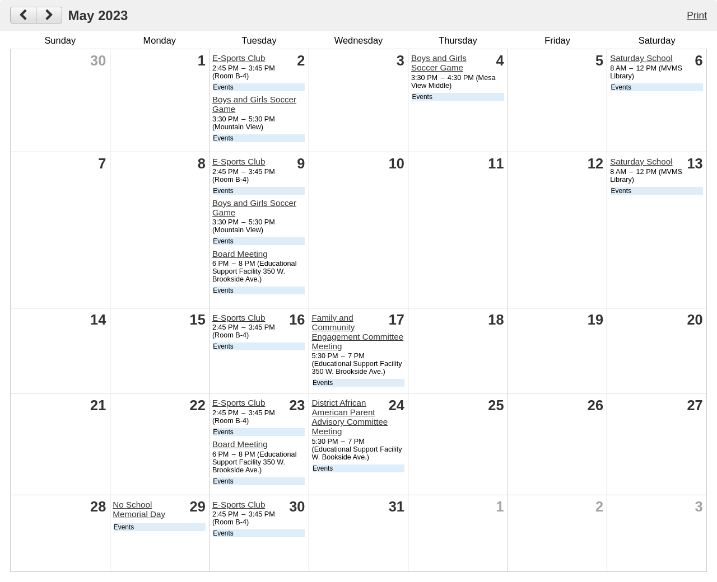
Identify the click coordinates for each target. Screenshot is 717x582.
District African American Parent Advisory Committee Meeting (349, 417)
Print (697, 15)
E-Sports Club (239, 58)
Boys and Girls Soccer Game (439, 62)
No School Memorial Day (139, 509)
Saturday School (641, 58)
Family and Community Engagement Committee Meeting (357, 332)
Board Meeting (240, 254)
